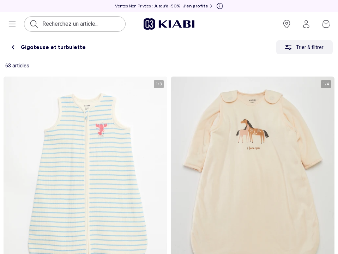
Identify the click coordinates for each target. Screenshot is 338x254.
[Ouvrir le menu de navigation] (12, 24)
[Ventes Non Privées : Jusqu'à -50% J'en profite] (164, 6)
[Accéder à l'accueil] (169, 24)
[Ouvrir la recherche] (81, 24)
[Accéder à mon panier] (326, 24)
